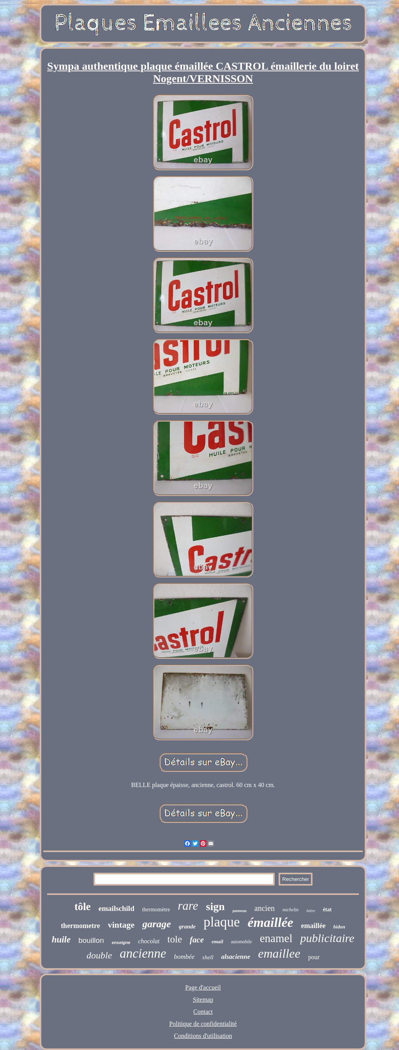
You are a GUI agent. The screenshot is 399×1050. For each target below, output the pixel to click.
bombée (184, 956)
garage (156, 924)
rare (188, 905)
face (197, 939)
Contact (203, 1011)
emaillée (313, 926)
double (99, 955)
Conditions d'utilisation (203, 1035)
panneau (240, 911)
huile (61, 939)
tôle (82, 906)
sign (215, 906)
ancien (264, 908)
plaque (221, 922)
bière (310, 910)
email (217, 941)
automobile (241, 941)
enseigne (121, 942)
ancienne (143, 953)
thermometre (80, 926)
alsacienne (236, 956)
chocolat (148, 941)
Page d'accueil (203, 987)
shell (207, 957)
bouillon (91, 940)
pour (314, 957)
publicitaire (327, 938)
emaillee (279, 953)
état (327, 909)
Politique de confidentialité (203, 1023)
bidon (339, 927)
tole (175, 939)
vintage (121, 925)
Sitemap (203, 999)
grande (187, 926)
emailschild (116, 908)
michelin (290, 909)
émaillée (270, 922)
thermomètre (156, 909)
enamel (276, 938)
